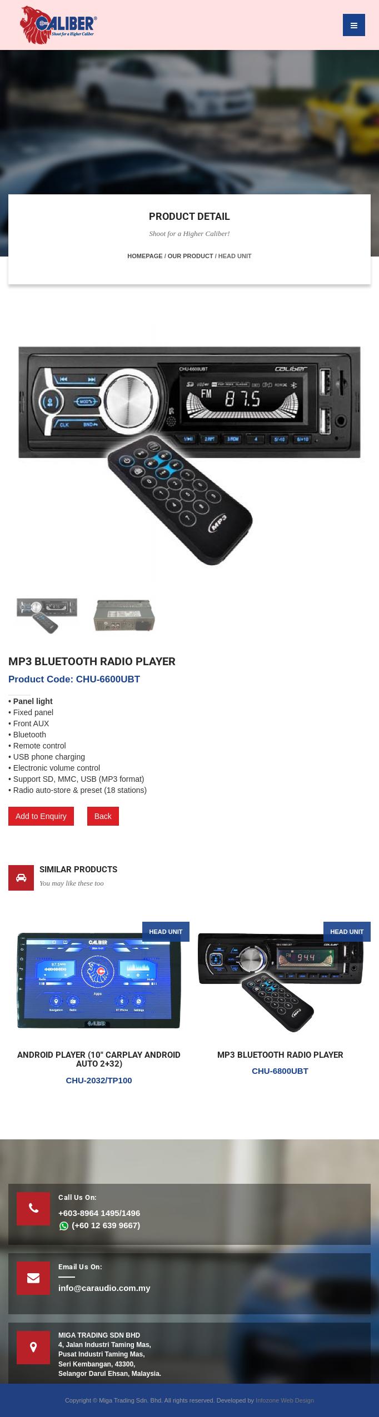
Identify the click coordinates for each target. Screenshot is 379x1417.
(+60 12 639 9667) (99, 1225)
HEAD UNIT (166, 931)
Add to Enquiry (41, 816)
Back (103, 816)
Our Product (190, 256)
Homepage (144, 256)
